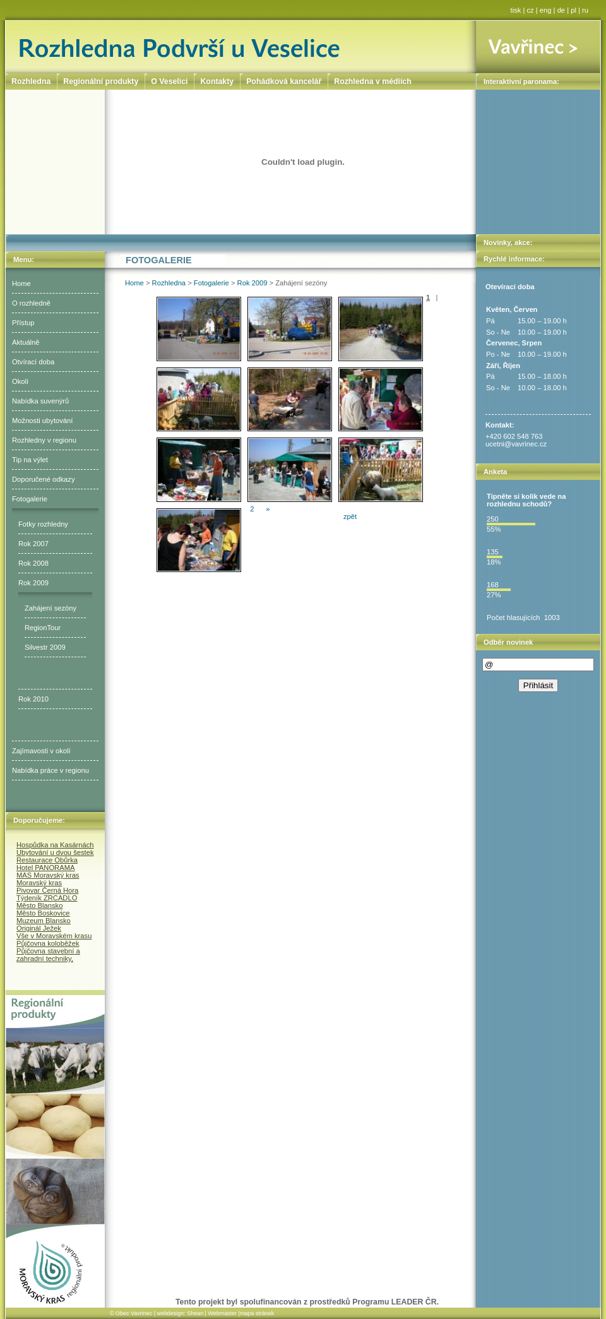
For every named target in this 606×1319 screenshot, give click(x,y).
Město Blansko (39, 905)
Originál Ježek (38, 928)
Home (21, 283)
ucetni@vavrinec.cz (516, 444)
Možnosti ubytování (42, 420)
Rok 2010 (33, 699)
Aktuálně (26, 342)
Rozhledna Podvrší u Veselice (241, 46)
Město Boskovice (43, 913)
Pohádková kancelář (283, 81)
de (561, 10)
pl (573, 10)
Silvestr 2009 (45, 647)
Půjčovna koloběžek (48, 943)
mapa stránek (257, 1313)
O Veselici (169, 81)
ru (585, 10)
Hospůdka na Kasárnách (55, 845)
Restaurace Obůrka (47, 860)
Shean (195, 1313)
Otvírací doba (33, 362)
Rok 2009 (33, 583)
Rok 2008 (33, 563)
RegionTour (43, 627)
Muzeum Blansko (43, 920)
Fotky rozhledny (43, 524)
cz (530, 10)
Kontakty (217, 81)
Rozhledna (169, 283)
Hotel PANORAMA (45, 867)
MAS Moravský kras (47, 875)
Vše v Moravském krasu (54, 936)
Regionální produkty (100, 81)
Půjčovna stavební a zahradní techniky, (48, 954)
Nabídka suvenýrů (40, 401)
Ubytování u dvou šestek (55, 852)
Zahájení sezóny (50, 608)
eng (546, 10)
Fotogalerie (29, 499)
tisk (516, 10)
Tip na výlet (30, 459)
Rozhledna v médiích (372, 81)
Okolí (20, 381)
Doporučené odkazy (43, 479)
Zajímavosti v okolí (41, 751)
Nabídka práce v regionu (50, 770)
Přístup (23, 322)
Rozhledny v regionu (44, 440)
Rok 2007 (33, 543)
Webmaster (222, 1313)
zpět (350, 516)
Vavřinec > (538, 46)
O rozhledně (31, 303)
